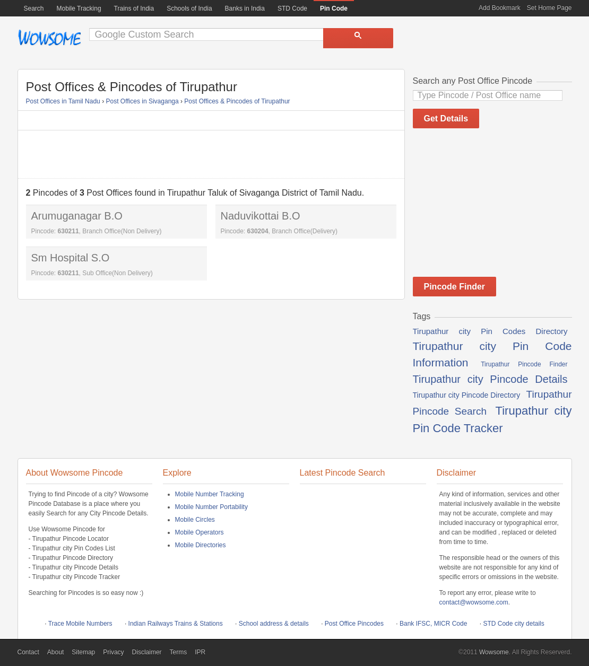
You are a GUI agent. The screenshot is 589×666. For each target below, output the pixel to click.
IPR (200, 652)
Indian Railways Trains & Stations (175, 623)
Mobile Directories (200, 545)
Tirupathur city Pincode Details (490, 379)
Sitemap (83, 652)
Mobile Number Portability (211, 507)
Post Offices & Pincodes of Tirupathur (237, 101)
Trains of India (134, 8)
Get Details (446, 118)
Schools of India (189, 8)
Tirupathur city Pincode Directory (467, 395)
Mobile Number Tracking (209, 494)
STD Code (292, 8)
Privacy (113, 652)
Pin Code (334, 8)
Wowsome (49, 37)
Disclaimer (147, 652)
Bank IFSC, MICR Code (433, 623)
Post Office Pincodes (354, 623)
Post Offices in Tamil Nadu (63, 101)
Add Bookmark (500, 8)
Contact (28, 652)
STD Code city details (513, 623)
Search (34, 8)
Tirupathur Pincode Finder (524, 364)
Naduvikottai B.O (260, 216)
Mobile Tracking (79, 8)
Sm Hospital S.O (70, 258)
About (55, 652)
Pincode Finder (455, 286)
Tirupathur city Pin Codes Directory (490, 331)
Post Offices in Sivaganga (142, 101)
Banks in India (245, 8)
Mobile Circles (195, 519)
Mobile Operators (199, 532)
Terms (178, 652)
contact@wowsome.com (473, 602)
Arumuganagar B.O (77, 216)
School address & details (274, 623)
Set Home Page (549, 8)
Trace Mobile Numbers (80, 623)
